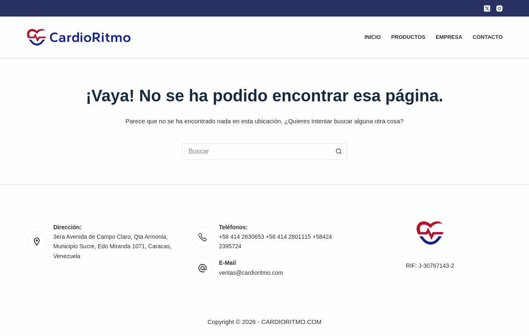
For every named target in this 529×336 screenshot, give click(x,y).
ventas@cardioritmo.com (251, 272)
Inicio (373, 37)
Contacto (488, 37)
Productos (408, 37)
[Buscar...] (256, 151)
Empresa (449, 37)
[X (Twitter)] (487, 8)
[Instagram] (499, 8)
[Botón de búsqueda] (339, 151)
